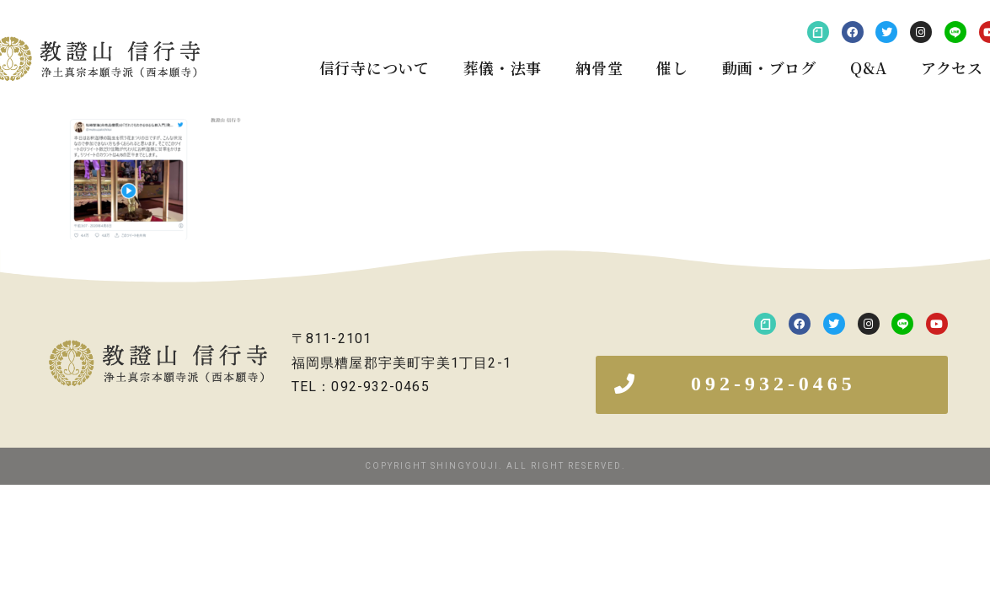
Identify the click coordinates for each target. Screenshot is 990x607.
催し (672, 67)
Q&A (868, 67)
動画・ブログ (769, 67)
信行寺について (374, 67)
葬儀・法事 (503, 67)
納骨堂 (599, 67)
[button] (772, 385)
